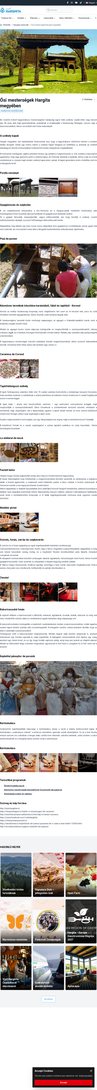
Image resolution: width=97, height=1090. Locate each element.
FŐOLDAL (7, 25)
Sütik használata (85, 1076)
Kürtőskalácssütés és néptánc (18, 794)
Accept (63, 1082)
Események (85, 18)
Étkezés (35, 18)
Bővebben (48, 999)
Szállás (21, 18)
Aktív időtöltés (67, 18)
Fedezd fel (7, 18)
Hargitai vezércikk (20, 25)
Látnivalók (49, 18)
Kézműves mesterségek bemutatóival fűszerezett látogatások (33, 790)
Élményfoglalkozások (14, 786)
